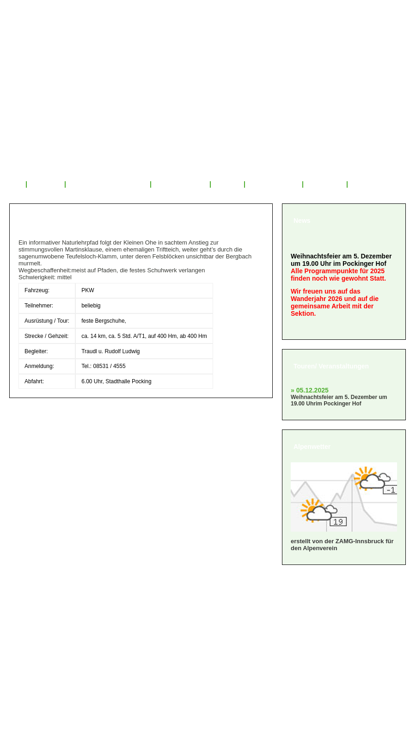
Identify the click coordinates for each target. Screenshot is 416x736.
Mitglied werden (273, 184)
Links (361, 184)
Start (13, 184)
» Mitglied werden (45, 609)
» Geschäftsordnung (50, 621)
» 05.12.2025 (310, 390)
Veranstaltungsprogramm (108, 184)
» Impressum (37, 644)
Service (227, 184)
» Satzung (31, 633)
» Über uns (33, 598)
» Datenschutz (39, 656)
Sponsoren (325, 184)
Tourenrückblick (180, 184)
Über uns (46, 184)
